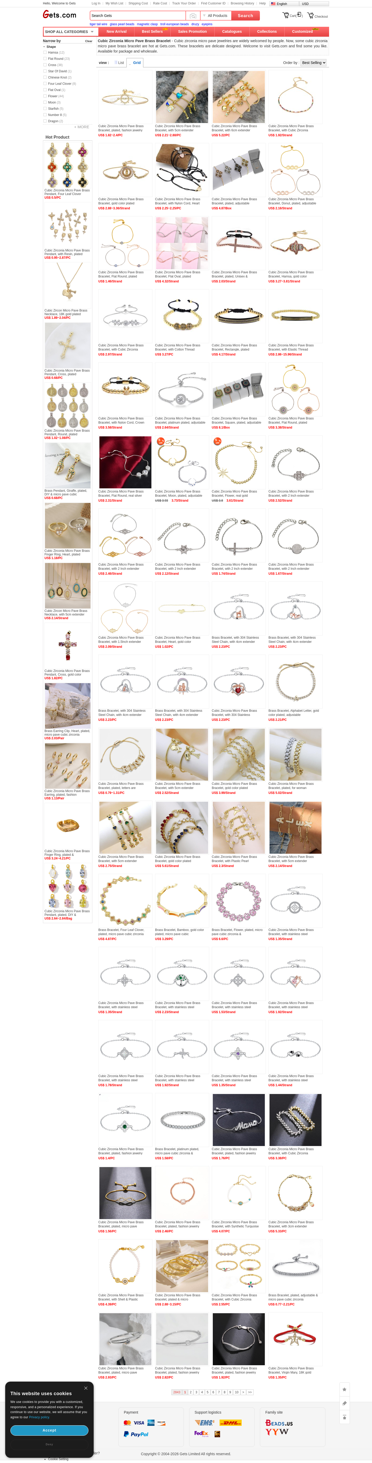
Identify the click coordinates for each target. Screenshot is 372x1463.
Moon (54, 102)
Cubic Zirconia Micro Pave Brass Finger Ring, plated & (67, 853)
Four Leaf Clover (62, 84)
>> (250, 1392)
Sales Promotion (192, 31)
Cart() (296, 16)
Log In (96, 3)
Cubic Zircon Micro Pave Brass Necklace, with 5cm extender (65, 612)
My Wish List (114, 3)
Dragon (55, 121)
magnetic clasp (147, 24)
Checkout (321, 16)
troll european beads (174, 24)
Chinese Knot (60, 77)
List (121, 63)
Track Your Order (184, 3)
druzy (195, 24)
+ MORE (81, 127)
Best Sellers (152, 31)
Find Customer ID (213, 3)
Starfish (55, 109)
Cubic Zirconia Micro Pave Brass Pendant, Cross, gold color (67, 672)
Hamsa (56, 52)
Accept (49, 1430)
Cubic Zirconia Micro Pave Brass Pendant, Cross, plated (67, 372)
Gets (59, 14)
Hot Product (57, 137)
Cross (55, 65)
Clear (88, 41)
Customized (302, 31)
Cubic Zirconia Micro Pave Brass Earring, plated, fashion (67, 793)
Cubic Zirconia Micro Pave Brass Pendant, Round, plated (67, 432)
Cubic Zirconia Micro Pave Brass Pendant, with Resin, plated (67, 252)
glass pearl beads (122, 24)
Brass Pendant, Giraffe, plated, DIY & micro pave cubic (65, 492)
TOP (345, 1417)
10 (236, 1392)
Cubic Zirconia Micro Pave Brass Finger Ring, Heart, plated (67, 552)
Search (245, 16)
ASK (345, 1403)
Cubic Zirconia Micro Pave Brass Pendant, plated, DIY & (67, 913)
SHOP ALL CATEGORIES (66, 32)
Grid (137, 63)
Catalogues (232, 31)
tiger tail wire (98, 24)
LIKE (345, 1389)
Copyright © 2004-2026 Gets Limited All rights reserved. (186, 1454)
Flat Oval (56, 90)
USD (305, 4)
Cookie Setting (58, 1459)
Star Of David (60, 71)
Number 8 (57, 115)
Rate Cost (160, 3)
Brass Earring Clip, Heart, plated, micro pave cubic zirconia (67, 732)
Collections (267, 31)
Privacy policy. (39, 1417)
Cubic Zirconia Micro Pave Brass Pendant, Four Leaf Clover (67, 192)
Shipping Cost (138, 3)
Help (262, 3)
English (282, 4)
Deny (49, 1444)
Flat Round (59, 59)
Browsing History (242, 3)
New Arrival (117, 31)
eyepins (207, 24)
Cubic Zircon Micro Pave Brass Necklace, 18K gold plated (65, 312)
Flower (56, 96)
